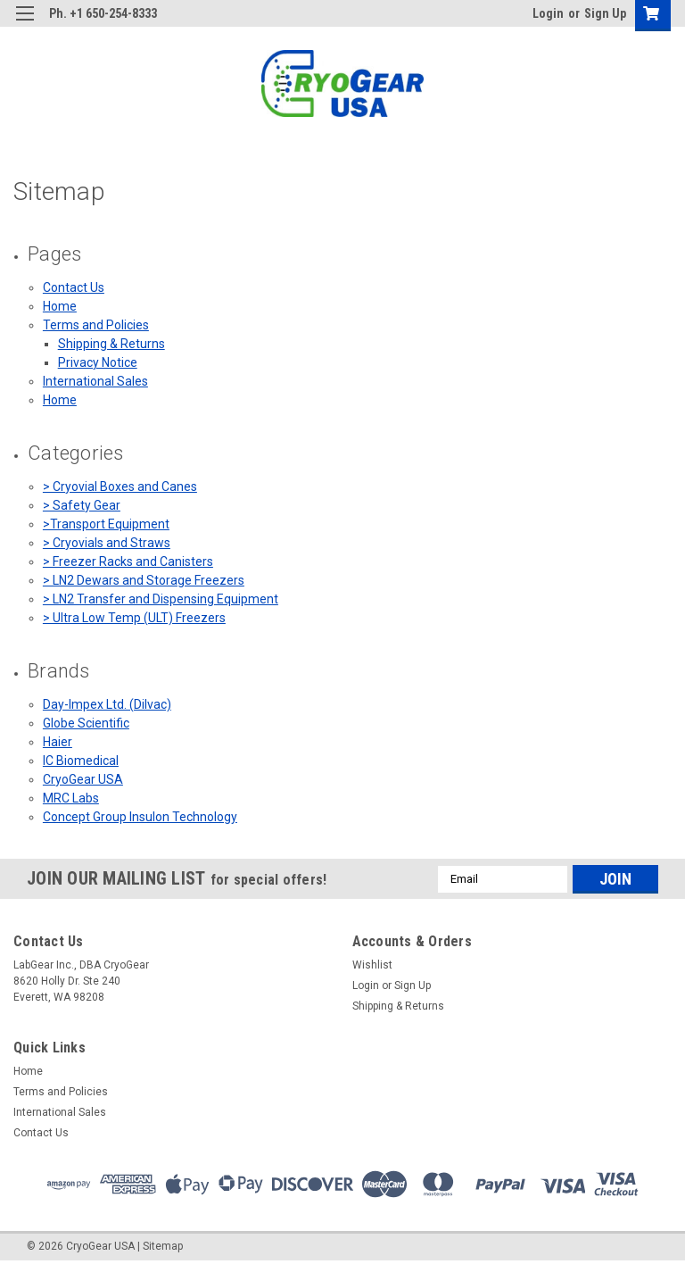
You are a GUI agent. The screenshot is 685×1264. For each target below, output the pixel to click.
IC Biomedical (81, 760)
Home (60, 306)
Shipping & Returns (111, 344)
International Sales (95, 381)
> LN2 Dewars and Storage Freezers (143, 580)
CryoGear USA (83, 779)
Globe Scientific (86, 723)
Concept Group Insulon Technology (140, 817)
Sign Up (605, 13)
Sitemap (163, 1246)
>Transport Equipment (106, 524)
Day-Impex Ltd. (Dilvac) (107, 704)
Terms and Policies (96, 325)
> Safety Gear (81, 505)
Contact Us (73, 287)
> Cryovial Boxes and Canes (120, 486)
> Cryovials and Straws (106, 543)
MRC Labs (71, 798)
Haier (57, 742)
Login (548, 13)
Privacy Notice (97, 362)
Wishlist (372, 965)
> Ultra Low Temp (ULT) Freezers (134, 618)
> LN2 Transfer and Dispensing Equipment (160, 599)
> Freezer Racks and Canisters (128, 561)
